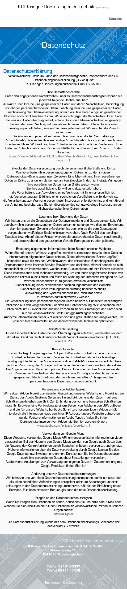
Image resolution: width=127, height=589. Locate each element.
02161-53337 (69, 566)
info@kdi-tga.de (64, 514)
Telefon (52, 566)
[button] (63, 17)
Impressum (53, 582)
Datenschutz (72, 582)
